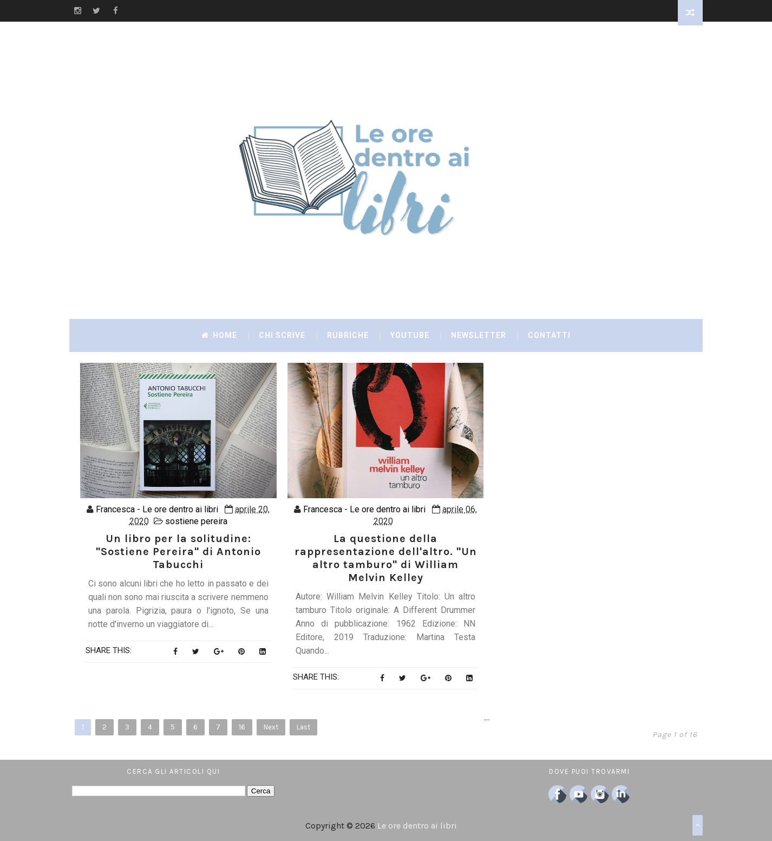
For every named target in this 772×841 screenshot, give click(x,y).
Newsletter (478, 335)
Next (271, 727)
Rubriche (348, 335)
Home (219, 335)
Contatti (549, 335)
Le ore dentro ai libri (417, 825)
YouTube (409, 335)
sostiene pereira (196, 521)
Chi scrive (282, 335)
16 (242, 727)
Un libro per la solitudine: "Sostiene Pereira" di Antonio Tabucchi (178, 551)
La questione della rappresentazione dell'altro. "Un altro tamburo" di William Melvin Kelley (386, 558)
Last (303, 727)
